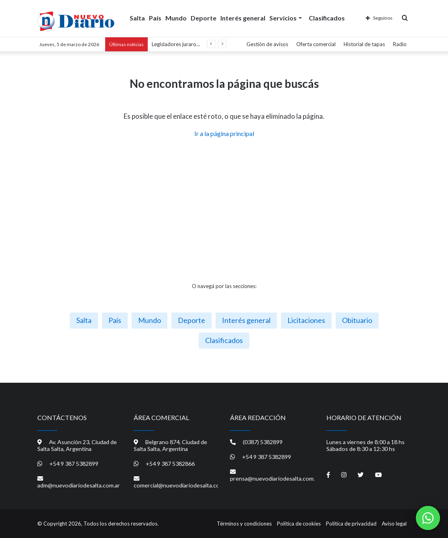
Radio (400, 44)
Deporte (203, 17)
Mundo (176, 17)
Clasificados (327, 17)
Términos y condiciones (244, 523)
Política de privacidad (351, 523)
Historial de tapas (364, 44)
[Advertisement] (224, 210)
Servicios (283, 17)
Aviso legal (394, 523)
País (155, 17)
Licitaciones (306, 320)
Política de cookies (299, 523)
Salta (137, 17)
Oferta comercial (316, 44)
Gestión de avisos (267, 44)
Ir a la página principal (224, 133)
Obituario (357, 320)
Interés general (242, 17)
